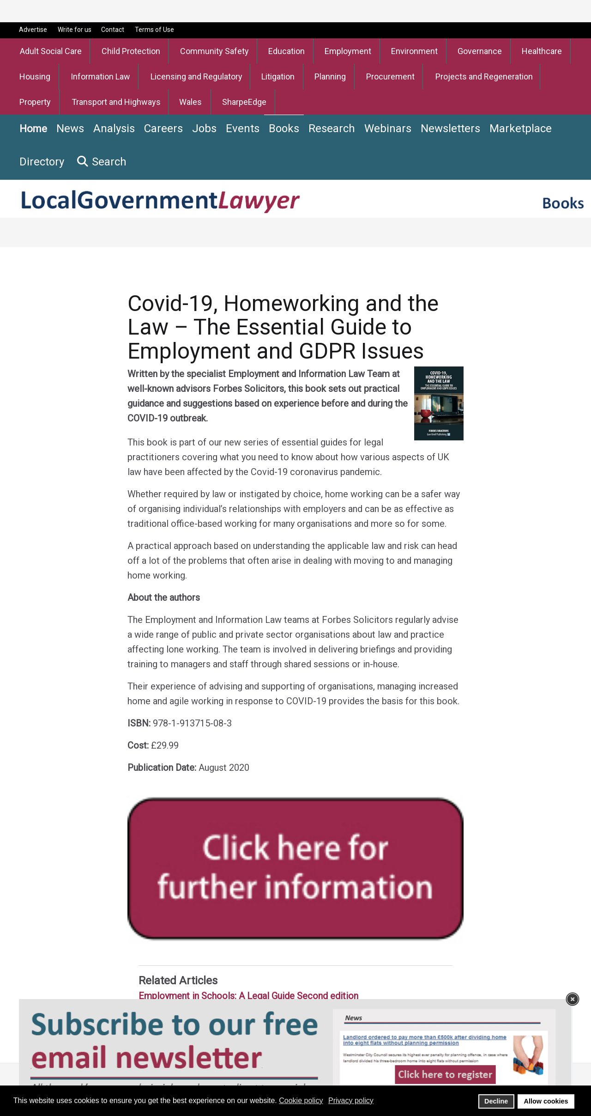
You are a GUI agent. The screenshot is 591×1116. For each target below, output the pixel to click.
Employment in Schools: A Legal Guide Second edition (248, 995)
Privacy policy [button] (351, 1100)
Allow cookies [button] (546, 1101)
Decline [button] (496, 1101)
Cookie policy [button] (301, 1100)
